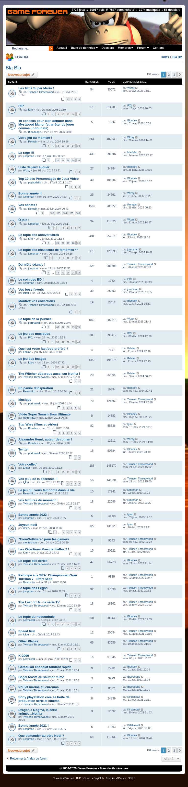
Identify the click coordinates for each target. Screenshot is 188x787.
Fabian (27, 351)
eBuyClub (98, 778)
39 (73, 342)
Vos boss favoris (31, 289)
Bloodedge (34, 131)
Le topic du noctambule (36, 617)
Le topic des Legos (32, 588)
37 (63, 342)
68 (68, 327)
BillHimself (133, 725)
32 (57, 624)
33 (63, 624)
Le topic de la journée (35, 319)
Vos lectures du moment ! (38, 500)
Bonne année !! (30, 193)
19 (78, 114)
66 (57, 327)
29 (73, 160)
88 (63, 366)
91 (78, 366)
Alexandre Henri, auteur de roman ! (45, 439)
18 (73, 114)
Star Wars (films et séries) (38, 424)
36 (57, 342)
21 (73, 272)
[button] (179, 74)
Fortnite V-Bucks (116, 778)
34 (68, 624)
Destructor (29, 582)
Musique (24, 399)
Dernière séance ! (31, 264)
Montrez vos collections (36, 301)
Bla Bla (177, 57)
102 (52, 213)
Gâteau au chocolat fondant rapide (44, 667)
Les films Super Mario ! (36, 88)
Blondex (132, 120)
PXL (129, 105)
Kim (30, 109)
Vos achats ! (27, 205)
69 (73, 327)
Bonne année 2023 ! (33, 514)
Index (165, 57)
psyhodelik (34, 182)
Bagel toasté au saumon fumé (41, 677)
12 (78, 257)
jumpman (28, 156)
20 (68, 272)
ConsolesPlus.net (63, 778)
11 (73, 257)
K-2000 (23, 656)
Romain (32, 141)
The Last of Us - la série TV (39, 602)
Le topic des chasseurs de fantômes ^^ (48, 250)
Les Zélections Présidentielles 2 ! (43, 549)
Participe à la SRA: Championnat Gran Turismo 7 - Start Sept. (47, 577)
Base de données (84, 48)
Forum (143, 48)
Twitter (23, 449)
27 (63, 160)
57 (73, 145)
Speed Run (26, 631)
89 (68, 366)
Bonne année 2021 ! (33, 725)
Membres (125, 48)
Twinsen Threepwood (41, 91)
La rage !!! (26, 153)
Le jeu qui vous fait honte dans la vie (46, 490)
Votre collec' (27, 464)
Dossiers (108, 48)
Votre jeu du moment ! (35, 138)
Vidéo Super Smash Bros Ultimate (44, 414)
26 (57, 160)
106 (78, 213)
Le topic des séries (32, 561)
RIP (21, 106)
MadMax (132, 152)
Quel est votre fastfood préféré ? (43, 348)
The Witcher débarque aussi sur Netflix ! (49, 373)
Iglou (26, 292)
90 (73, 366)
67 (63, 327)
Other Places (28, 641)
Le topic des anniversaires (38, 235)
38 (68, 342)
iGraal (86, 778)
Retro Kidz (29, 391)
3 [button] (174, 74)
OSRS (131, 778)
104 (65, 213)
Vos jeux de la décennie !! (38, 479)
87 (57, 366)
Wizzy (130, 87)
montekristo (30, 542)
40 (78, 342)
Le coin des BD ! (31, 279)
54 (57, 145)
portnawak (34, 322)
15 (57, 114)
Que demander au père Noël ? (41, 735)
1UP (78, 778)
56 (68, 145)
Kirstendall (133, 696)
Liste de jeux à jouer (33, 167)
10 (68, 257)
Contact (158, 48)
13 (78, 472)
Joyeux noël (27, 525)
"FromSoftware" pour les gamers (43, 539)
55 (63, 145)
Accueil (62, 48)
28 (68, 160)
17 (68, 114)
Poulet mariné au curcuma (38, 687)
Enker (26, 467)
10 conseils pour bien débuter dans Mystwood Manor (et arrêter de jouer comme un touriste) (46, 124)
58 (78, 145)
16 (63, 114)
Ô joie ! (23, 220)
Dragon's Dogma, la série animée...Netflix (37, 711)
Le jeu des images (32, 359)
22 (78, 272)
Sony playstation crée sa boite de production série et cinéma (44, 699)
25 (57, 243)
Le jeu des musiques (34, 333)
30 (78, 160)
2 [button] (169, 74)
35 (73, 624)
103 (58, 213)
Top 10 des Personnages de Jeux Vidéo (48, 179)
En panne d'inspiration (35, 388)
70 (78, 327)
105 (71, 213)
